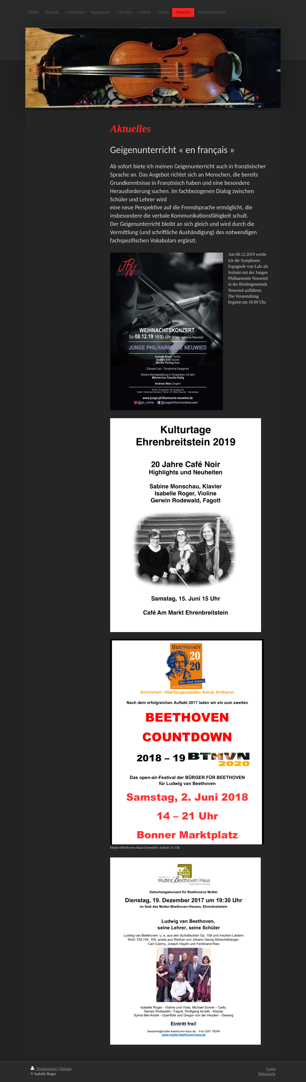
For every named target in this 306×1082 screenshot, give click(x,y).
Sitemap (65, 1069)
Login (271, 1069)
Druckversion (44, 1069)
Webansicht (266, 1074)
